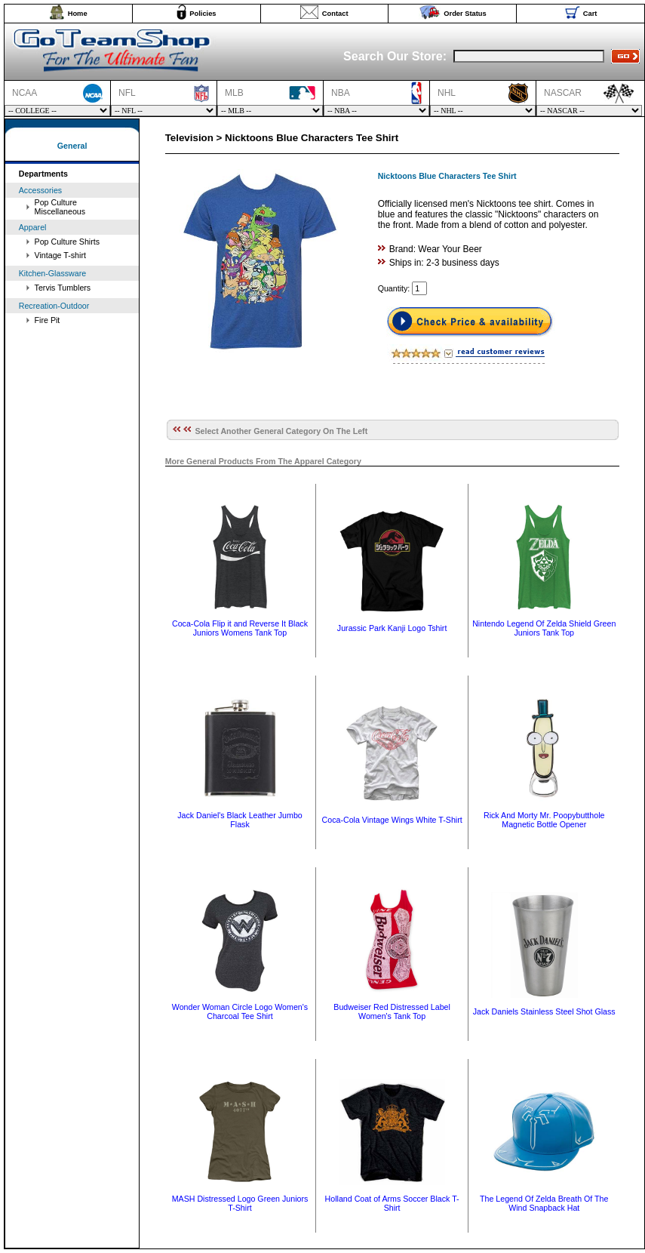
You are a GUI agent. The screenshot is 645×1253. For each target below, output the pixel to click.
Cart (590, 13)
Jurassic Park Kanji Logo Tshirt (392, 628)
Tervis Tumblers (63, 287)
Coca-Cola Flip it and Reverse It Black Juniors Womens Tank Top (240, 628)
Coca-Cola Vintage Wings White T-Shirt (392, 819)
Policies (202, 13)
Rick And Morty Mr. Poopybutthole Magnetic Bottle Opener (544, 820)
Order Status (465, 13)
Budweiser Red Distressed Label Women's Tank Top (391, 1011)
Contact (335, 13)
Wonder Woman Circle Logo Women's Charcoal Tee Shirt (240, 1011)
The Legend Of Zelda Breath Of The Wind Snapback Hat (544, 1203)
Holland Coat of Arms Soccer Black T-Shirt (392, 1203)
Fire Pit (47, 320)
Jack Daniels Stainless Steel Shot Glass (544, 1011)
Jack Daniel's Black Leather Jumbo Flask (240, 820)
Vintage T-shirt (60, 255)
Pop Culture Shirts (67, 241)
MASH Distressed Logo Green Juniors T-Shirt (240, 1203)
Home (78, 13)
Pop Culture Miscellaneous (60, 207)
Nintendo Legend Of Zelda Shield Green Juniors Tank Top (544, 628)
